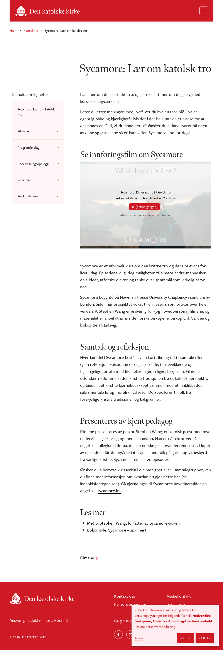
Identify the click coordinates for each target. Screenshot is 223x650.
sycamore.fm (109, 490)
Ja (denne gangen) (144, 206)
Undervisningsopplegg (32, 163)
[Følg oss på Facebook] (118, 634)
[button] (58, 131)
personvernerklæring (160, 626)
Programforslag (28, 147)
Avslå (185, 637)
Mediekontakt (178, 596)
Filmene (23, 131)
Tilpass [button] (139, 638)
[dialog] (175, 625)
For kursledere (27, 196)
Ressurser (24, 179)
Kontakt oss (124, 596)
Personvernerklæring (133, 604)
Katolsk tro (31, 30)
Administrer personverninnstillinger (145, 215)
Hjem (13, 30)
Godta (205, 637)
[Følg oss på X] (130, 634)
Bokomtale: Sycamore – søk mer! (116, 530)
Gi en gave (175, 604)
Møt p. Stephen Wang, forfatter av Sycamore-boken (133, 523)
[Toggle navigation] (203, 11)
